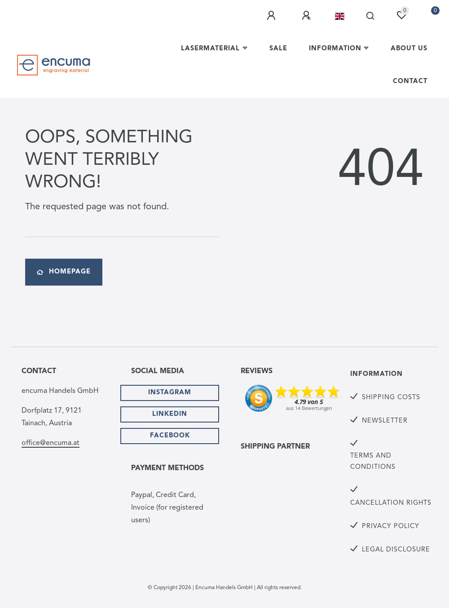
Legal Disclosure (396, 549)
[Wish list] (401, 15)
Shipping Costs (391, 397)
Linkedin (169, 414)
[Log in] (272, 15)
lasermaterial (210, 48)
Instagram (169, 392)
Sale (278, 48)
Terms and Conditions (373, 462)
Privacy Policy (390, 526)
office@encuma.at (50, 443)
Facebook (170, 435)
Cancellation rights (390, 503)
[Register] (307, 15)
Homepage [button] (64, 272)
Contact (410, 81)
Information (335, 48)
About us (409, 48)
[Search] (370, 16)
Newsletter (385, 421)
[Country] (339, 16)
